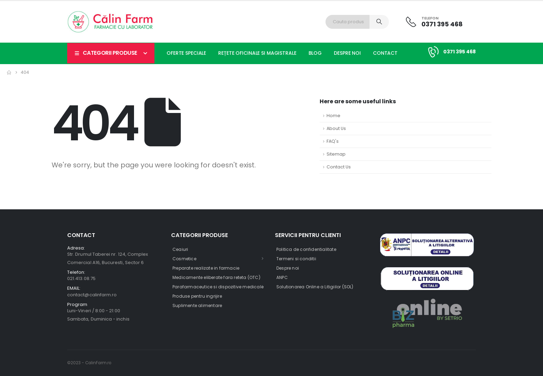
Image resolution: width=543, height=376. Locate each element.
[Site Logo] (110, 21)
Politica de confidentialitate (306, 249)
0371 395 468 (459, 51)
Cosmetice (184, 259)
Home (333, 116)
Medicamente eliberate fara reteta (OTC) (216, 277)
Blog (315, 53)
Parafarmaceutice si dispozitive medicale (218, 287)
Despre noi (347, 53)
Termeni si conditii (296, 259)
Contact (385, 53)
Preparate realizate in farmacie (205, 268)
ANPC (282, 277)
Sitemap (336, 154)
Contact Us (339, 167)
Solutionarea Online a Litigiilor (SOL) (315, 287)
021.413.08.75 (81, 278)
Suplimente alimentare (197, 305)
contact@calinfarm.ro (92, 294)
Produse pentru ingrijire (197, 296)
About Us (336, 128)
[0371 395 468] (432, 52)
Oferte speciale (186, 53)
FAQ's (333, 141)
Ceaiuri (180, 249)
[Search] (379, 22)
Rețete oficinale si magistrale (257, 53)
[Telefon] (434, 21)
